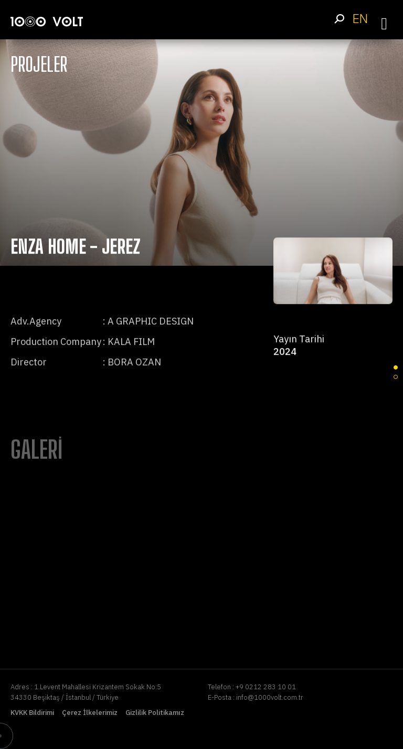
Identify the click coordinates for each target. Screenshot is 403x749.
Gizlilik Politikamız (154, 712)
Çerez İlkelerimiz (90, 712)
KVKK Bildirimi (32, 712)
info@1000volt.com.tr (269, 697)
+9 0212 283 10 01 (266, 686)
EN (360, 18)
